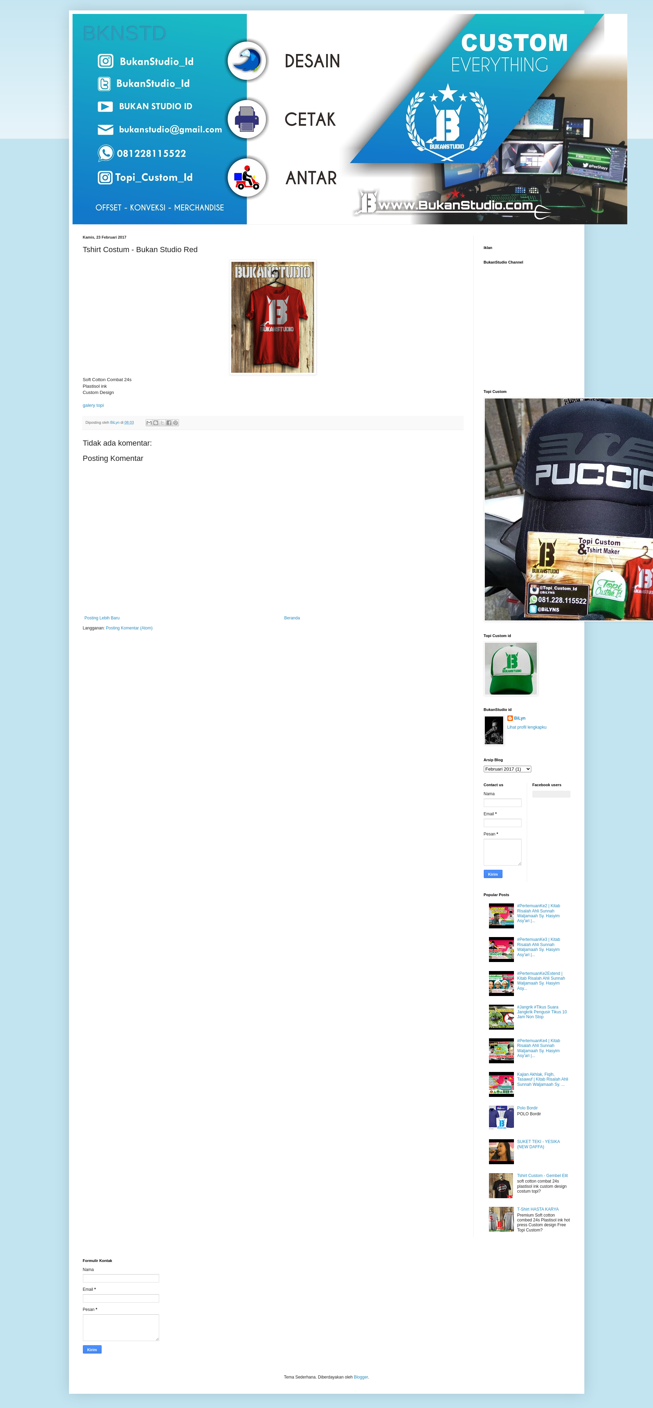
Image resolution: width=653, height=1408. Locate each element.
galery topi (93, 405)
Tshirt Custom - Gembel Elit (542, 1175)
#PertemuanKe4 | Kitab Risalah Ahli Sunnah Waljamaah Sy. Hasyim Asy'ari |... (538, 1048)
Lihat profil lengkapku (527, 727)
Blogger (361, 1377)
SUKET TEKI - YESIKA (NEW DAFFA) (538, 1144)
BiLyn (520, 718)
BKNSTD (125, 33)
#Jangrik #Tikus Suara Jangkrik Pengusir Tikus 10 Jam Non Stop (542, 1012)
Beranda (292, 618)
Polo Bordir (527, 1108)
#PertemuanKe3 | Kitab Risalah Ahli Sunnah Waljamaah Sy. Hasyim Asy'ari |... (538, 947)
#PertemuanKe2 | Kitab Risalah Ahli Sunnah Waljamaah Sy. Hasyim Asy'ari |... (538, 913)
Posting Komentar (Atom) (129, 628)
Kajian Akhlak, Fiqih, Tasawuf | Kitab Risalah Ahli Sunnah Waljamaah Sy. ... (542, 1079)
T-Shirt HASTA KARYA (538, 1209)
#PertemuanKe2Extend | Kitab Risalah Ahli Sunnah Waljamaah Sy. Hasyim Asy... (541, 981)
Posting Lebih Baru (102, 618)
